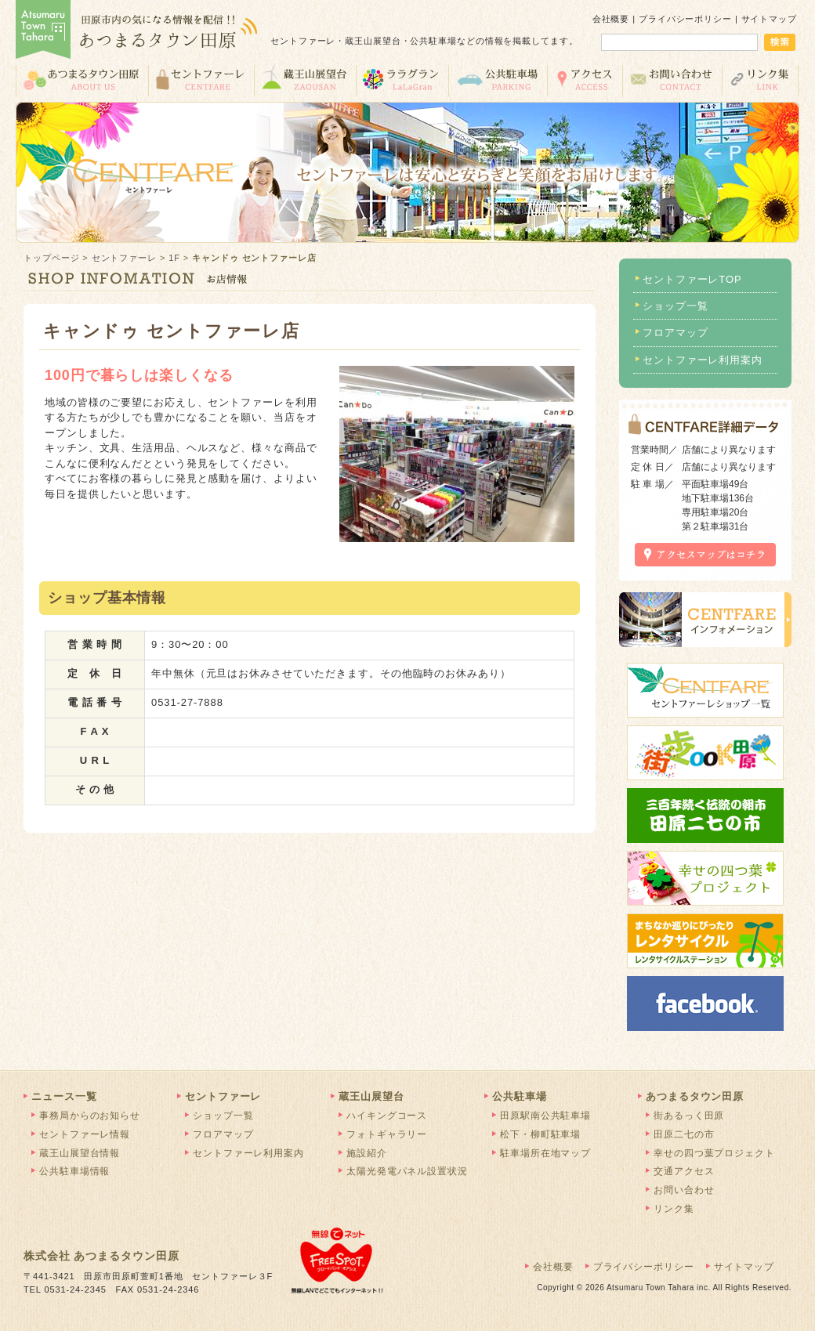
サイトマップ (769, 19)
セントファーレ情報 (84, 1134)
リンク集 (760, 79)
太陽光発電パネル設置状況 (407, 1171)
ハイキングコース (386, 1115)
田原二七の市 (684, 1134)
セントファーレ (201, 79)
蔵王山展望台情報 (79, 1153)
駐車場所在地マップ (545, 1153)
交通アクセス (584, 79)
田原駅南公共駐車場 (545, 1115)
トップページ (51, 257)
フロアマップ (675, 332)
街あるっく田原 (689, 1115)
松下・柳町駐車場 (540, 1134)
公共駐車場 (497, 79)
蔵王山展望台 (305, 79)
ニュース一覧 (63, 1096)
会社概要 (611, 19)
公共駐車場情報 (74, 1171)
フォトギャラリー (386, 1134)
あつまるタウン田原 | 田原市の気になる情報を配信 (137, 31)
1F (174, 257)
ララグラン (402, 79)
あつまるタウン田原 (82, 79)
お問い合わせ (672, 79)
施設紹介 (366, 1153)
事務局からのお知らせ (89, 1115)
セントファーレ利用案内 (702, 360)
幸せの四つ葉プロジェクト (714, 1153)
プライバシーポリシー (685, 19)
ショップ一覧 (675, 306)
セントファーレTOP (692, 279)
